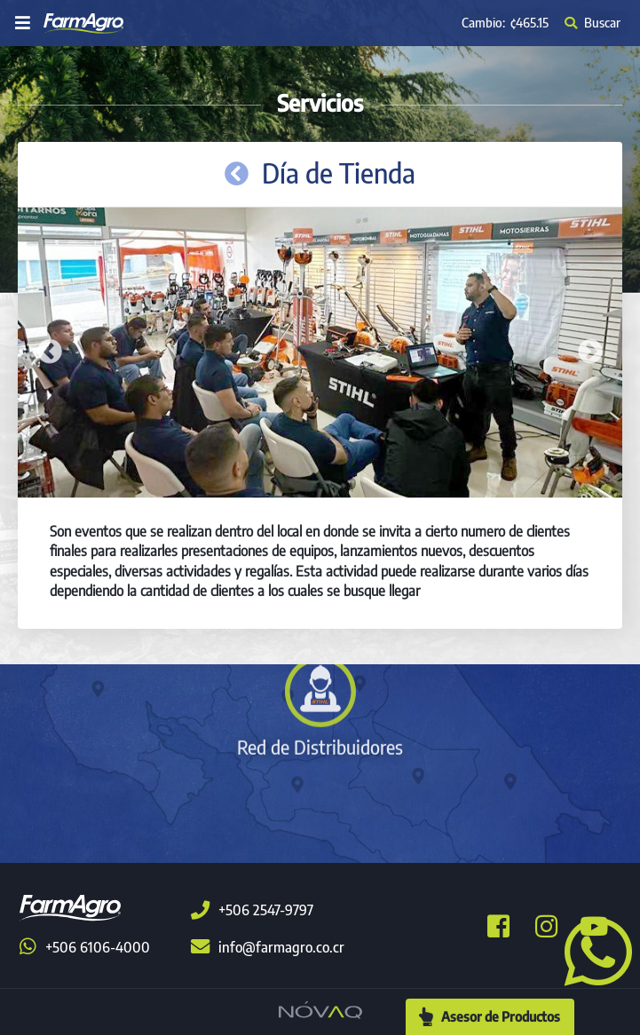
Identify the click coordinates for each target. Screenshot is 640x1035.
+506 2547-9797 (252, 910)
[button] (591, 949)
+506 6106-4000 (85, 947)
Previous (50, 352)
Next (590, 352)
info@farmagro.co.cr (267, 947)
